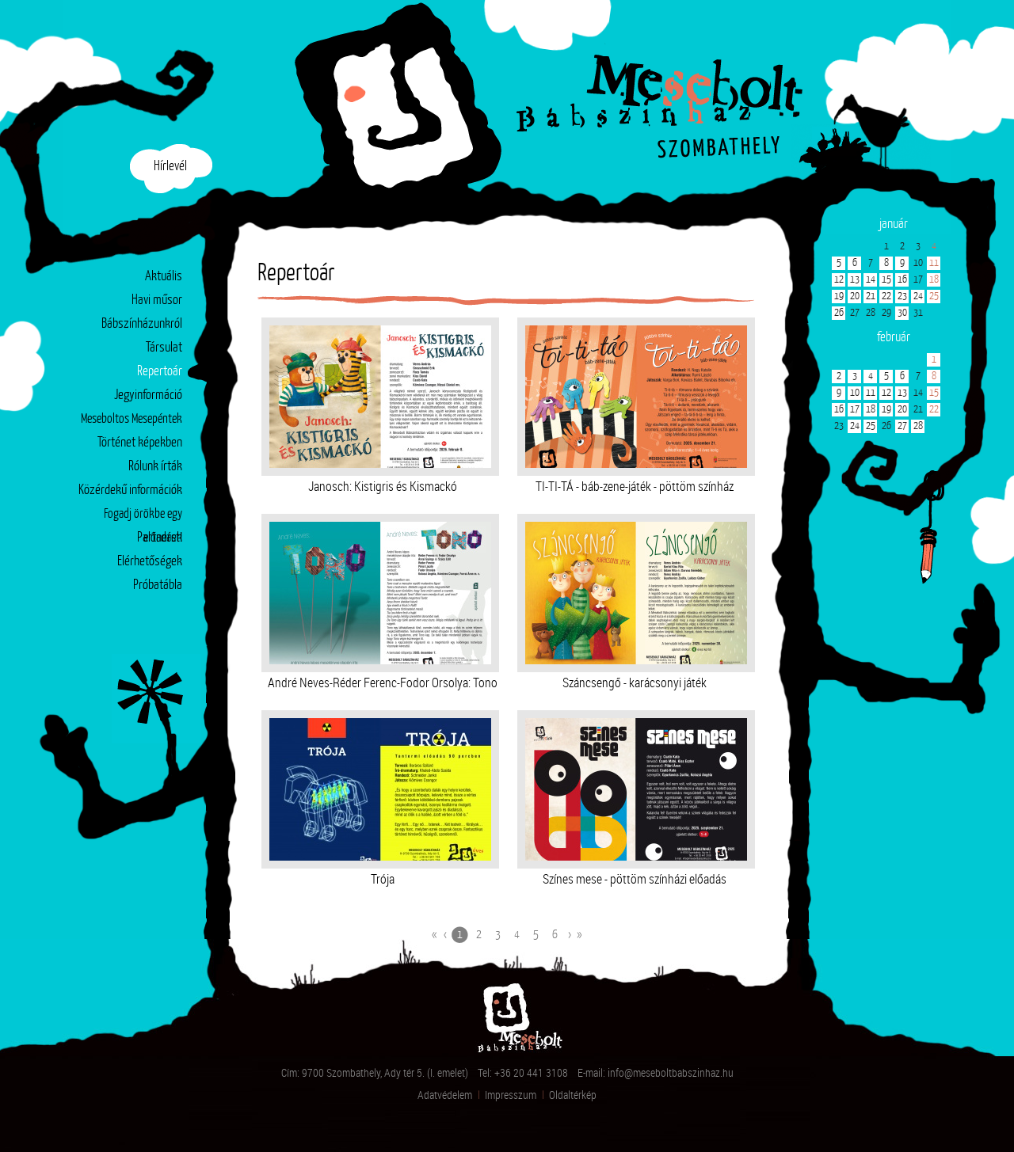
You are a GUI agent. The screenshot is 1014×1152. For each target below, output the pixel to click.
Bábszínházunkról (141, 324)
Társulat (164, 348)
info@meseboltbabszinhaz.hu (671, 1072)
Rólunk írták (155, 466)
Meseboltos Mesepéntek (131, 419)
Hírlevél (170, 166)
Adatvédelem (444, 1094)
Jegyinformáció (148, 395)
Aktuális (163, 276)
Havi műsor (157, 300)
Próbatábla (157, 585)
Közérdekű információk (130, 490)
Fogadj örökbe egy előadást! (143, 517)
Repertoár (159, 372)
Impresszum (510, 1094)
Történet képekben (139, 443)
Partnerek (159, 538)
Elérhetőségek (149, 561)
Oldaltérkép (573, 1094)
